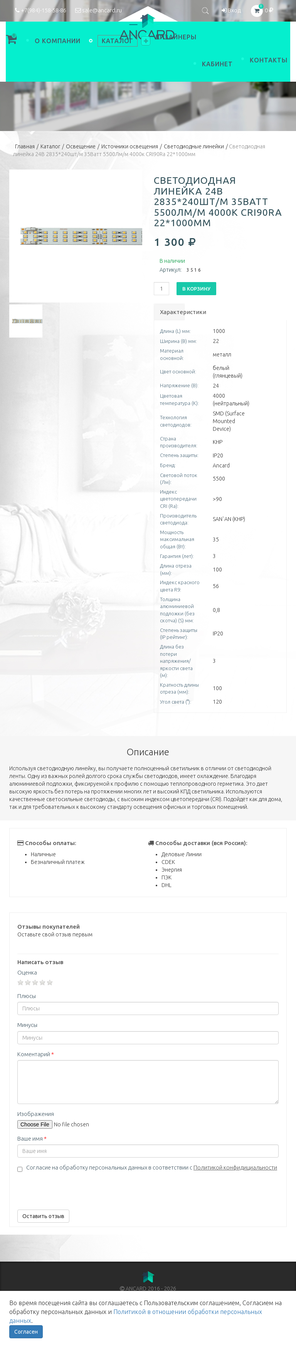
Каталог (50, 146)
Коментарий (35, 1054)
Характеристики (172, 312)
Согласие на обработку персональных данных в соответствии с (151, 1167)
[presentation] (76, 1189)
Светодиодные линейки (194, 146)
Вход (231, 10)
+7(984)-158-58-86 (40, 10)
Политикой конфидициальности (235, 1167)
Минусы (27, 1025)
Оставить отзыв (43, 1216)
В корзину (196, 288)
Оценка (27, 972)
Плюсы (26, 996)
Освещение (81, 146)
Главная (25, 146)
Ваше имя (32, 1138)
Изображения (35, 1114)
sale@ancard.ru (98, 10)
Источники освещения (129, 146)
